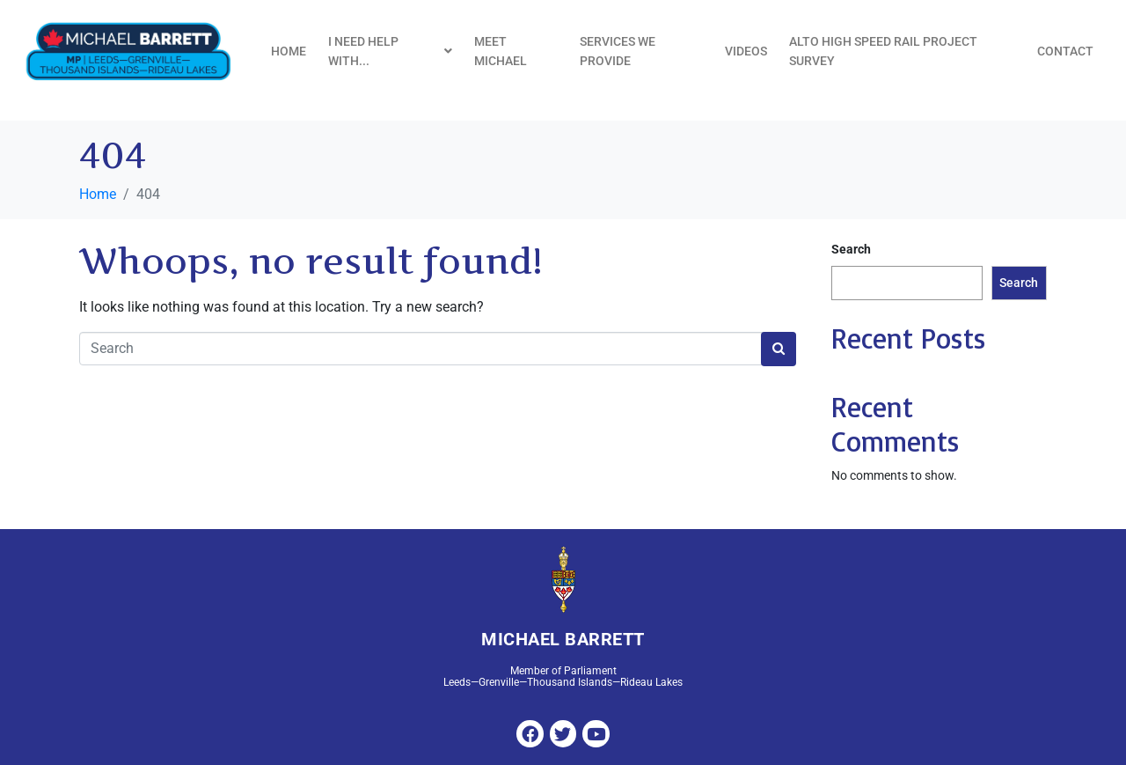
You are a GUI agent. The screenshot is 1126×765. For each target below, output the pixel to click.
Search (851, 249)
